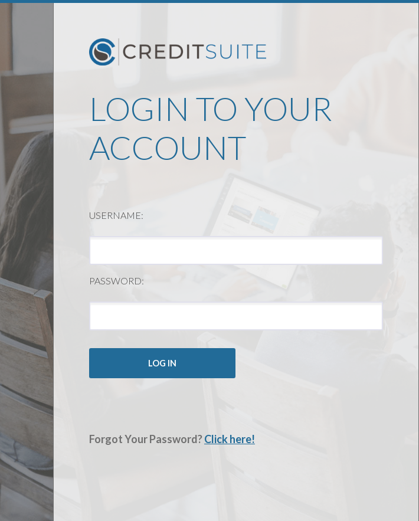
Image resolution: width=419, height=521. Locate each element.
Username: (116, 215)
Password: (116, 280)
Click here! (229, 438)
